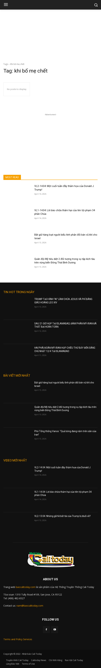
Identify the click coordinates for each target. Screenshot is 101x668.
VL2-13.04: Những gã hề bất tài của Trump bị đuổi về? (62, 516)
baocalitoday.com (25, 587)
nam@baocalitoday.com (29, 605)
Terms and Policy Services (17, 639)
